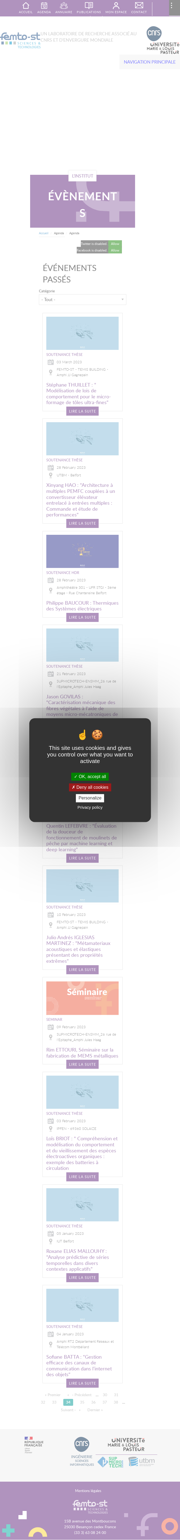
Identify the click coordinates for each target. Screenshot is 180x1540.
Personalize (90, 798)
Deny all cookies (90, 787)
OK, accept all (90, 776)
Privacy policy (90, 807)
